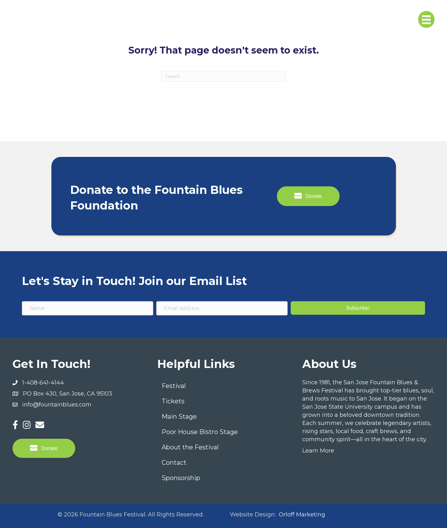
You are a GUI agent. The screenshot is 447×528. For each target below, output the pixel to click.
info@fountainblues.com (56, 404)
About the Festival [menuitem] (190, 447)
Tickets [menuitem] (173, 401)
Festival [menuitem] (174, 386)
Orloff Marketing (302, 514)
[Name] (87, 308)
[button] (358, 308)
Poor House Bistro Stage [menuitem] (200, 432)
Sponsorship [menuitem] (181, 478)
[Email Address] (222, 308)
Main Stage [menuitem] (179, 416)
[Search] (223, 76)
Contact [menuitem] (174, 462)
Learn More (318, 450)
